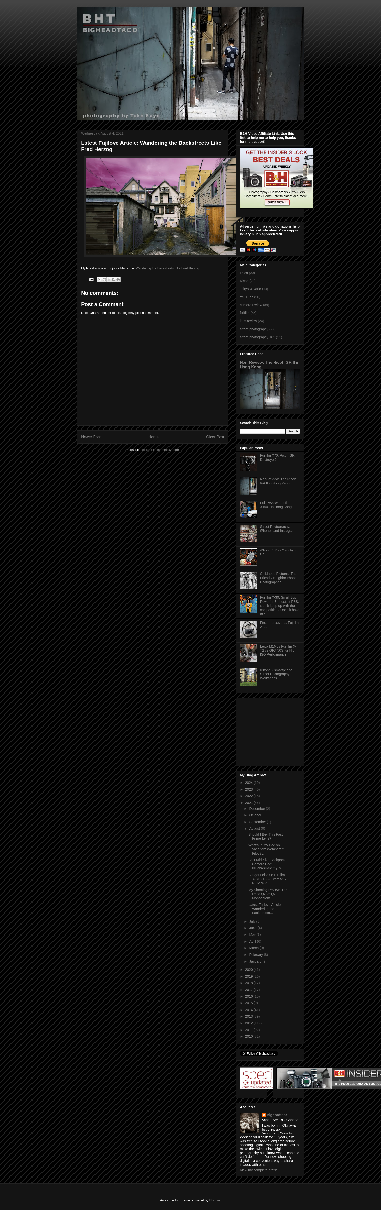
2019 (249, 976)
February (256, 955)
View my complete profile (259, 1170)
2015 (249, 1003)
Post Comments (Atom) (162, 449)
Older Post (215, 437)
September (258, 822)
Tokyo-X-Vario (250, 289)
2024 (249, 783)
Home (153, 437)
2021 (249, 803)
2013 (249, 1016)
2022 (249, 796)
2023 (249, 789)
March (254, 948)
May (252, 934)
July (252, 921)
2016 (249, 996)
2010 (249, 1036)
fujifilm (245, 313)
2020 (249, 970)
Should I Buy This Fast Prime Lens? (265, 836)
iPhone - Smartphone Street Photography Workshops (276, 674)
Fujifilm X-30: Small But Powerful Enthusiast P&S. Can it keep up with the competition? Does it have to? (279, 605)
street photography (254, 329)
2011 (249, 1030)
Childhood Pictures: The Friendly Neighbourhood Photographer (278, 578)
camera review (251, 305)
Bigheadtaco (277, 1115)
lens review (248, 321)
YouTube (246, 297)
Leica (244, 273)
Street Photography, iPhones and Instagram (277, 529)
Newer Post (91, 437)
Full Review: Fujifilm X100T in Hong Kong (276, 505)
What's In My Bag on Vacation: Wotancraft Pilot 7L (266, 849)
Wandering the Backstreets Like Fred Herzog (167, 268)
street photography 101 (257, 337)
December (257, 809)
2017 (249, 990)
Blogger (214, 1200)
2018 (249, 983)
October (255, 815)
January (255, 961)
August (255, 828)
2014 (249, 1010)
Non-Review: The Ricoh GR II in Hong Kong (278, 481)
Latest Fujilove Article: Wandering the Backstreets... (265, 909)
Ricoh (244, 281)
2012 (249, 1023)
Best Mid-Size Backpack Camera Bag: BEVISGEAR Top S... (266, 864)
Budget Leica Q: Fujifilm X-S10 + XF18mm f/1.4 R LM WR (267, 879)
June (253, 928)
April (253, 941)
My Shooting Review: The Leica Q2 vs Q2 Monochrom (267, 894)
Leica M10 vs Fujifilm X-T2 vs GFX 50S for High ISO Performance (278, 650)
